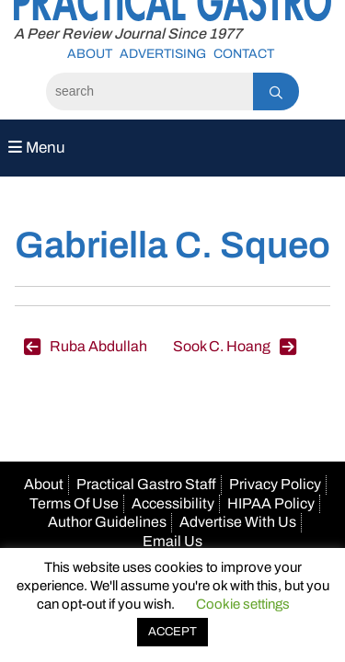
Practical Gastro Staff (146, 484)
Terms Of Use (74, 503)
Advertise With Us (237, 522)
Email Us (172, 541)
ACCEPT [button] (172, 631)
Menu (36, 147)
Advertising (163, 54)
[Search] (149, 91)
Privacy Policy (275, 484)
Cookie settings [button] (243, 604)
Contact (243, 54)
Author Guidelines (107, 522)
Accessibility (173, 503)
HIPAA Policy (271, 503)
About (89, 54)
